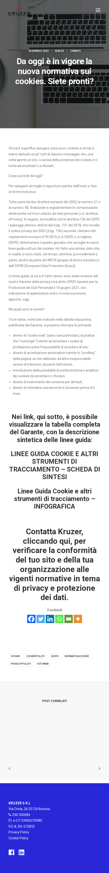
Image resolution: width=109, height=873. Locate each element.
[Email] (68, 619)
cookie (15, 656)
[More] (78, 619)
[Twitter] (40, 619)
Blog (61, 51)
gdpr (54, 656)
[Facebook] (31, 619)
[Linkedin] (50, 619)
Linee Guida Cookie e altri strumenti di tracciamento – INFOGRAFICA (54, 498)
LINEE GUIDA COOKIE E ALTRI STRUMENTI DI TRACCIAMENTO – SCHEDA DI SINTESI (54, 465)
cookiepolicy (35, 656)
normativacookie (77, 656)
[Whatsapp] (59, 619)
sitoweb (43, 663)
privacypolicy (21, 663)
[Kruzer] (19, 10)
